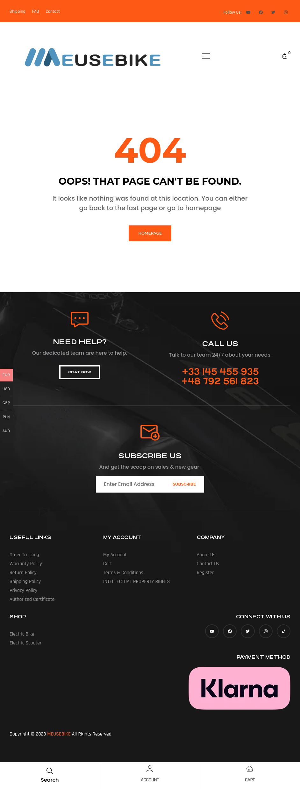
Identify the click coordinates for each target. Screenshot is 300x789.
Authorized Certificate (32, 599)
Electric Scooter (25, 643)
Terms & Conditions (123, 572)
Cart (250, 780)
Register (205, 572)
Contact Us (208, 563)
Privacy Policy (23, 590)
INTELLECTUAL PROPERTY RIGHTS (136, 581)
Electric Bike (22, 634)
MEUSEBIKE (58, 734)
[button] (79, 372)
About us (206, 554)
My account (115, 554)
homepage (149, 233)
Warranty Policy (26, 563)
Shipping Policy (25, 581)
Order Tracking (24, 554)
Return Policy (23, 572)
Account (150, 780)
